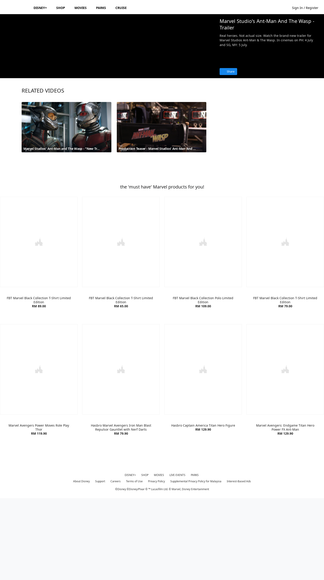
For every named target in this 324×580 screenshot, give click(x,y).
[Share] (228, 71)
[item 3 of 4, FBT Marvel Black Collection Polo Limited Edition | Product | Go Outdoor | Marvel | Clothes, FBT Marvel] (203, 324)
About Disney (81, 563)
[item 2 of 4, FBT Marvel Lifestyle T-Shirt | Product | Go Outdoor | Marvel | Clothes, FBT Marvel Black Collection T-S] (121, 324)
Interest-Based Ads (239, 563)
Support (100, 563)
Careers (115, 563)
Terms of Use (134, 563)
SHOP (144, 556)
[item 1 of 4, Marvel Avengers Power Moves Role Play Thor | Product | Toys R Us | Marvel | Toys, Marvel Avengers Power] (39, 451)
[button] (307, 7)
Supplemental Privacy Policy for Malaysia (195, 563)
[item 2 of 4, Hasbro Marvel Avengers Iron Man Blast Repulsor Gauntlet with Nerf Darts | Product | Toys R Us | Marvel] (121, 451)
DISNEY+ (130, 556)
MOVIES (159, 556)
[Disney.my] (16, 7)
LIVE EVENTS (177, 556)
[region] (108, 74)
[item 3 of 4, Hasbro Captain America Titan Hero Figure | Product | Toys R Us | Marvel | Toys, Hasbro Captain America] (203, 451)
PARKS (195, 556)
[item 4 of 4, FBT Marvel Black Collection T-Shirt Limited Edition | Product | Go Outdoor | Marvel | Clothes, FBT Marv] (285, 324)
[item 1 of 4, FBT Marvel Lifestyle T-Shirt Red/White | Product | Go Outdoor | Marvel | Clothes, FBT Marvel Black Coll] (39, 324)
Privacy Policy (156, 563)
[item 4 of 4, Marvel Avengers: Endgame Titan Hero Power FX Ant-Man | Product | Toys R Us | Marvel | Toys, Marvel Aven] (285, 451)
